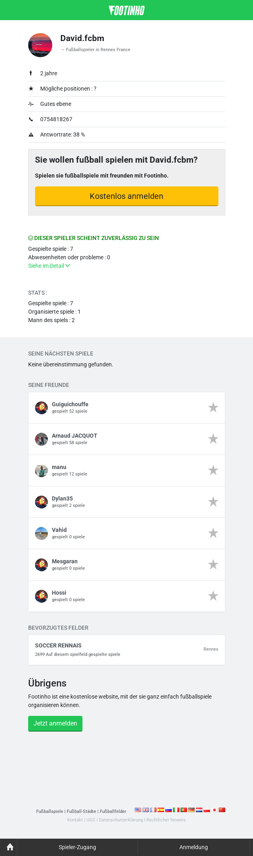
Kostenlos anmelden (126, 196)
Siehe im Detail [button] (49, 266)
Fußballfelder (113, 811)
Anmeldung (193, 847)
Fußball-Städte (81, 811)
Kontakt (75, 820)
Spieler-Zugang (77, 847)
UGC (90, 820)
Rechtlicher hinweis (166, 820)
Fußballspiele (49, 811)
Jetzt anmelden (55, 723)
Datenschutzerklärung (121, 820)
